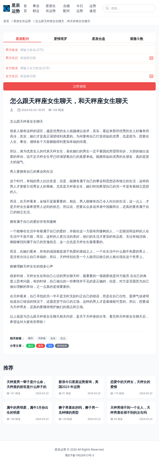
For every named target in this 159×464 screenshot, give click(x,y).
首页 (6, 21)
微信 (30, 345)
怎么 (62, 338)
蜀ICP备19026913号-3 (79, 455)
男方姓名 (12, 50)
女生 (53, 338)
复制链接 (62, 345)
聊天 (30, 338)
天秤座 (42, 338)
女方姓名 (12, 68)
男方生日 (12, 58)
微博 (40, 345)
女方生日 (12, 76)
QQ (50, 345)
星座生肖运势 (22, 21)
